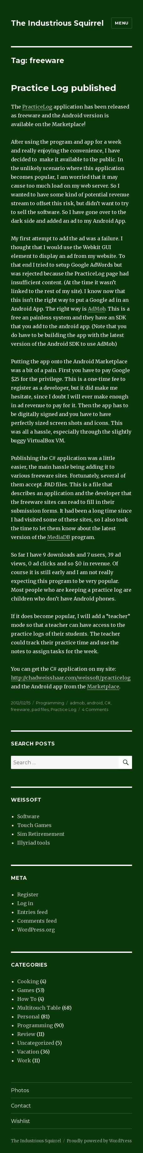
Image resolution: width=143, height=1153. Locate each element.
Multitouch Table (39, 1008)
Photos (20, 1090)
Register (27, 894)
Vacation (28, 1052)
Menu (121, 22)
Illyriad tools (33, 843)
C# (107, 702)
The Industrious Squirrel (57, 23)
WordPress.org (36, 929)
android (95, 702)
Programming (50, 702)
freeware (20, 709)
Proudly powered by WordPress (99, 1141)
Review (26, 1034)
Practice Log (63, 709)
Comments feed (37, 921)
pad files (40, 709)
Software (28, 816)
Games (25, 990)
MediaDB (58, 537)
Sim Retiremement (40, 834)
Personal (28, 1016)
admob (77, 702)
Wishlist (20, 1121)
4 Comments (95, 709)
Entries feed (32, 912)
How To (27, 999)
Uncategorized (35, 1043)
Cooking (28, 981)
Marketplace (103, 686)
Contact (21, 1106)
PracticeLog (37, 107)
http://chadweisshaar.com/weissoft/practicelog (70, 678)
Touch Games (34, 825)
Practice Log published (63, 88)
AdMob (96, 309)
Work (24, 1060)
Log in (25, 903)
